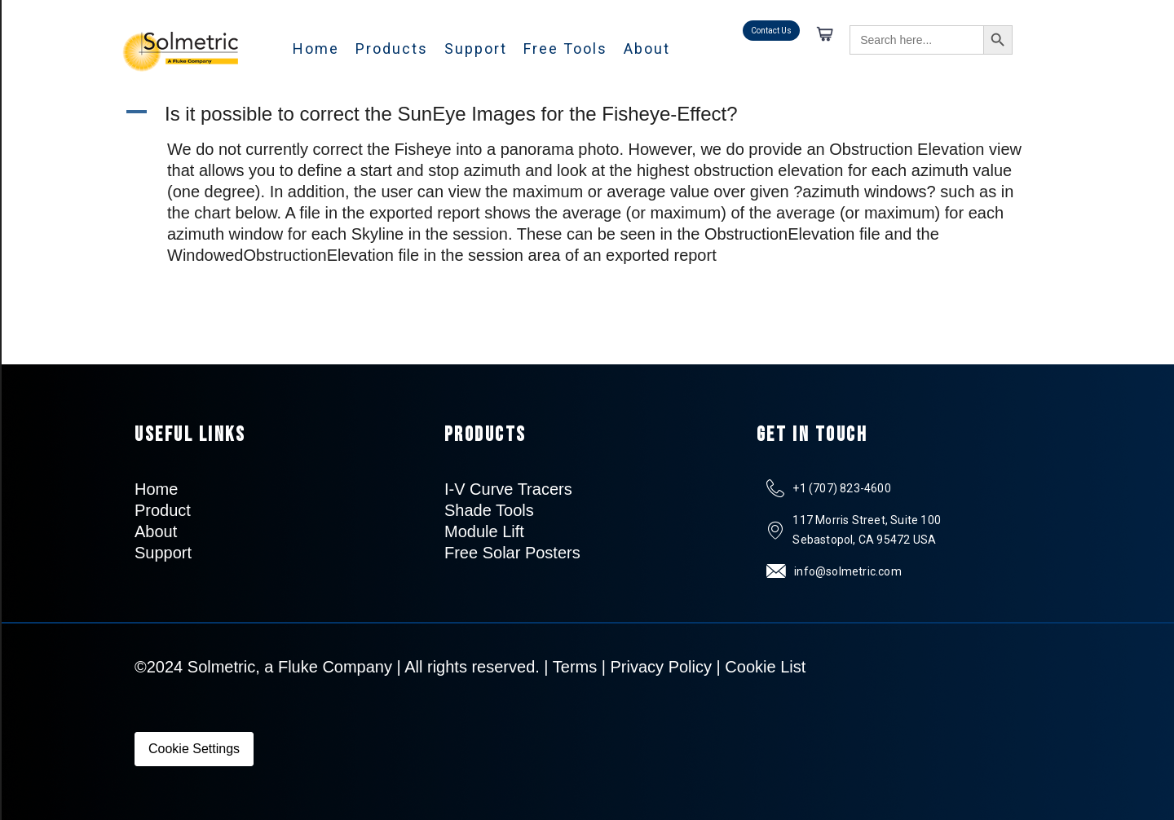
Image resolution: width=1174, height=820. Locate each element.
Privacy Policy (661, 667)
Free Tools (565, 48)
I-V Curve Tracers (508, 489)
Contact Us (771, 30)
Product (163, 510)
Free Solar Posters (512, 553)
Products (391, 48)
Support (475, 48)
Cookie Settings (194, 749)
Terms (575, 667)
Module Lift (484, 531)
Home (316, 48)
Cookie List (765, 667)
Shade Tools (489, 510)
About (647, 48)
